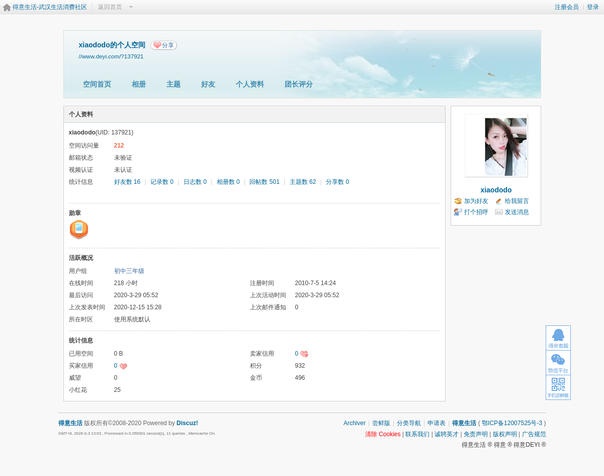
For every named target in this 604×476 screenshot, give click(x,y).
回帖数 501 (264, 181)
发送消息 (517, 212)
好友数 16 (127, 181)
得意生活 (464, 423)
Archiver (354, 423)
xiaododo (495, 190)
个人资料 (250, 84)
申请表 (436, 423)
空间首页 (97, 84)
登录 (593, 7)
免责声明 (476, 434)
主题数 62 (303, 181)
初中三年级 (129, 271)
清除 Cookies (383, 434)
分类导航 (409, 423)
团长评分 (299, 84)
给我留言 (517, 201)
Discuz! (187, 423)
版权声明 (505, 434)
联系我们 (417, 434)
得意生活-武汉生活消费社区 (50, 7)
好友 (208, 84)
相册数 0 (228, 181)
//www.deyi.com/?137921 (111, 56)
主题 (173, 84)
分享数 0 (337, 181)
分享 (168, 45)
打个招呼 (476, 212)
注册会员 (567, 7)
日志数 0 (195, 181)
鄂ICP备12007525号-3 (512, 423)
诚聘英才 (447, 434)
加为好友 (476, 201)
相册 (139, 84)
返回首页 (110, 7)
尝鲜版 (381, 423)
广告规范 (534, 434)
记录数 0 (162, 181)
